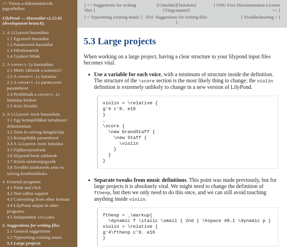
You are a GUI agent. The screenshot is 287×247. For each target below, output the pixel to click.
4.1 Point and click (24, 187)
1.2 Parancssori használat (30, 44)
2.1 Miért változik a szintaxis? (34, 70)
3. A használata (31, 114)
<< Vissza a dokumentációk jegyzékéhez (27, 6)
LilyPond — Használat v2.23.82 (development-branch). (32, 20)
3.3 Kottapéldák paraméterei (33, 137)
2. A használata (27, 64)
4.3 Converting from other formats (38, 199)
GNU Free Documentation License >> (247, 7)
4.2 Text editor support (27, 193)
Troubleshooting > (260, 17)
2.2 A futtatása (31, 76)
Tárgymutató (176, 10)
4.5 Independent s (31, 217)
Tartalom (186, 5)
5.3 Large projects (24, 243)
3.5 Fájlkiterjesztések (26, 149)
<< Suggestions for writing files (110, 7)
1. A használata (25, 32)
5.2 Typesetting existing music (35, 237)
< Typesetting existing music (113, 17)
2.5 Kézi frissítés (22, 105)
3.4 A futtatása (35, 143)
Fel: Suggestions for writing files (177, 17)
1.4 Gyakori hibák (23, 56)
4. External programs (21, 181)
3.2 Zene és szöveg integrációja (35, 131)
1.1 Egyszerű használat (28, 38)
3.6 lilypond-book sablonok (32, 155)
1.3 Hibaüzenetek (23, 50)
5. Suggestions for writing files (31, 225)
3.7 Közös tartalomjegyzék (31, 161)
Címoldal (166, 5)
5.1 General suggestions (29, 231)
